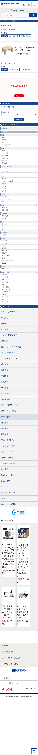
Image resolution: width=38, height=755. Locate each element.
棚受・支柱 (5, 210)
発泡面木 (4, 163)
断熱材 (3, 266)
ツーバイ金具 (6, 145)
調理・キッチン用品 (9, 463)
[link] (19, 512)
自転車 (3, 324)
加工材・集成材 (6, 166)
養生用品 (4, 263)
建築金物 (4, 423)
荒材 (2, 135)
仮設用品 (4, 213)
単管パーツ (5, 218)
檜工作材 (4, 197)
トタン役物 (5, 287)
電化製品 (4, 434)
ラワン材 (4, 169)
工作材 (3, 194)
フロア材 (4, 243)
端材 (3, 202)
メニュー (34, 5)
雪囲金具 (4, 294)
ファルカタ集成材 (7, 181)
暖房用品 (4, 364)
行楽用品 (4, 329)
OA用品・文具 (7, 475)
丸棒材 (4, 191)
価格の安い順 (13, 36)
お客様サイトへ (8, 678)
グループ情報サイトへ (10, 683)
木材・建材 (4, 21)
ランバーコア (6, 158)
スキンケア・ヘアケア (10, 452)
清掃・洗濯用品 (7, 458)
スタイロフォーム (7, 269)
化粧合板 (4, 241)
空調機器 (4, 376)
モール (4, 258)
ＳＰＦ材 (4, 137)
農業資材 (4, 341)
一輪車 (4, 235)
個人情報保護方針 (7, 652)
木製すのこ (4, 128)
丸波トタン (5, 279)
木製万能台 (13, 21)
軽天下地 (4, 250)
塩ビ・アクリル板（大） (9, 260)
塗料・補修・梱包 (8, 411)
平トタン (4, 284)
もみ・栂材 (5, 171)
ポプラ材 (4, 188)
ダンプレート (6, 255)
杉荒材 (4, 140)
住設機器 (4, 469)
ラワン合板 (5, 153)
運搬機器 (4, 232)
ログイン (24, 5)
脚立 (2, 222)
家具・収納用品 (7, 440)
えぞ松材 (4, 186)
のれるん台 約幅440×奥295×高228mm (24, 48)
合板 (2, 148)
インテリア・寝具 (8, 446)
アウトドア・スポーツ (10, 359)
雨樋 (3, 299)
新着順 (4, 36)
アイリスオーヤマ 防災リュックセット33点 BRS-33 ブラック (8, 612)
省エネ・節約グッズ (9, 353)
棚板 (2, 205)
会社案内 (5, 645)
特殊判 (4, 150)
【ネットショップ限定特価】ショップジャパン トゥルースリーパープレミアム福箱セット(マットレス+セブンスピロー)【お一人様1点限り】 (23, 560)
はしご (4, 229)
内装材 (3, 238)
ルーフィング (6, 292)
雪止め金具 (5, 297)
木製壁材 (4, 245)
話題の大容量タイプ (9, 405)
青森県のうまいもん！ (10, 493)
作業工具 (4, 429)
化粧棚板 (4, 207)
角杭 (3, 142)
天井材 (4, 248)
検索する (19, 119)
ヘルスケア (5, 487)
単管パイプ (5, 216)
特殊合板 (4, 160)
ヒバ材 (4, 178)
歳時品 (3, 498)
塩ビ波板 (4, 274)
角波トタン (5, 282)
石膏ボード (5, 253)
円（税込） (22, 53)
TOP (34, 752)
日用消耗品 (5, 399)
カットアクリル (6, 199)
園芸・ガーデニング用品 (11, 347)
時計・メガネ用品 (8, 504)
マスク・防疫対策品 (9, 335)
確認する (19, 96)
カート (29, 5)
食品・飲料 (5, 481)
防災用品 (4, 318)
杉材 (3, 173)
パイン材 (4, 183)
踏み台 (4, 224)
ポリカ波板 (5, 277)
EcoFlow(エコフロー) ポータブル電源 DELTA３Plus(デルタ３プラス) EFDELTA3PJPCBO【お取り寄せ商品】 (8, 556)
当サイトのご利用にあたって (11, 658)
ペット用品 (5, 394)
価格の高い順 (25, 36)
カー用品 (4, 388)
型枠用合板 (5, 155)
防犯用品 (4, 370)
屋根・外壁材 (5, 272)
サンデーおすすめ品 (9, 312)
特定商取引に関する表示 (10, 664)
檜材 (3, 176)
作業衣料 (4, 382)
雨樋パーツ (5, 302)
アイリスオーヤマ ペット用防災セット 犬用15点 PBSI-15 (23, 612)
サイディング (6, 289)
